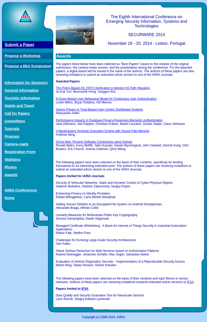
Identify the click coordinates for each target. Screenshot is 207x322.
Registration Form (20, 152)
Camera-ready (16, 144)
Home (10, 198)
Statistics (12, 159)
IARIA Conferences (21, 190)
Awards (11, 175)
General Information (22, 90)
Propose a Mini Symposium (28, 66)
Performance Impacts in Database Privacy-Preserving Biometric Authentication (109, 120)
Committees (15, 121)
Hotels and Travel (19, 106)
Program (12, 136)
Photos (11, 167)
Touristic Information (22, 98)
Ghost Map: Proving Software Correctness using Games (94, 142)
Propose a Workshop (22, 56)
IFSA (190, 282)
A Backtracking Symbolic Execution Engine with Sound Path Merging (102, 131)
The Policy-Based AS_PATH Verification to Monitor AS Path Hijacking (103, 88)
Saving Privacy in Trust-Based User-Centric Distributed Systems (99, 109)
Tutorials (12, 129)
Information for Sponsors (26, 83)
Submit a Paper (19, 44)
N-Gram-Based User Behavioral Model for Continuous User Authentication (106, 99)
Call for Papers (17, 113)
